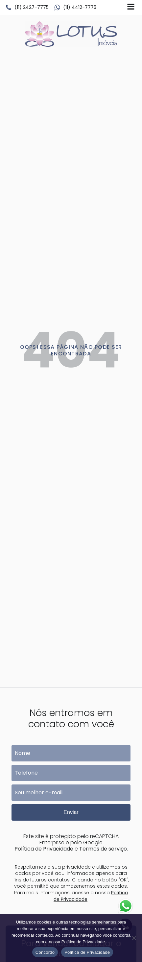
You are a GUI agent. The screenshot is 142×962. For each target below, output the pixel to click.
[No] (133, 938)
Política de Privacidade (43, 849)
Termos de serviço (103, 849)
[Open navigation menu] (131, 7)
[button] (27, 7)
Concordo (45, 952)
